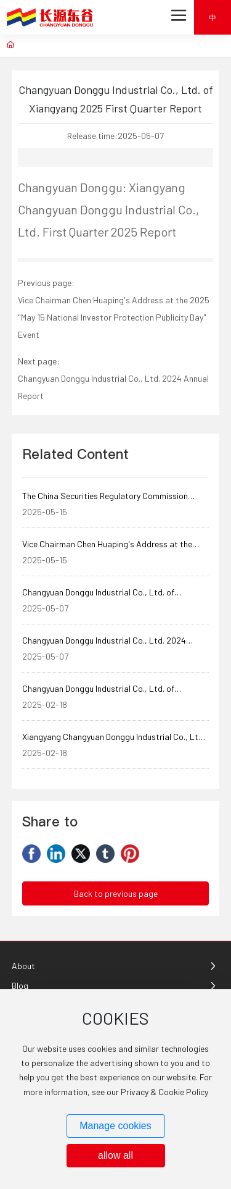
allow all (115, 1155)
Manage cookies (115, 1125)
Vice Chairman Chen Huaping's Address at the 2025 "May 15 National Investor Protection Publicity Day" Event (113, 317)
